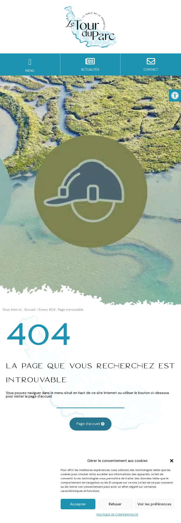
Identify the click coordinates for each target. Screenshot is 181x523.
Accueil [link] (29, 310)
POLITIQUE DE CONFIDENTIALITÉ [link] (117, 514)
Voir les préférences (154, 504)
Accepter (78, 504)
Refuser (115, 504)
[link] (175, 95)
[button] (171, 460)
